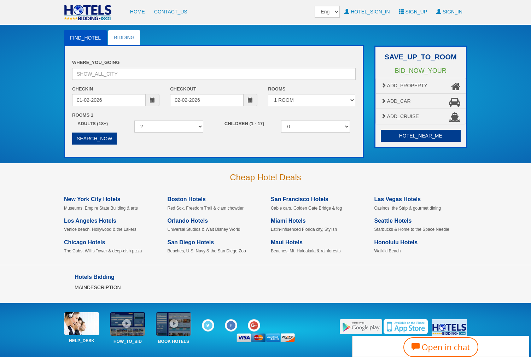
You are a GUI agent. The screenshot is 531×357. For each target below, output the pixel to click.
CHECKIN (82, 89)
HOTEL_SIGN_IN (367, 11)
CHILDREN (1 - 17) (244, 123)
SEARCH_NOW (94, 138)
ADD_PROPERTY (421, 87)
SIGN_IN (449, 11)
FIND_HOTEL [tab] (85, 38)
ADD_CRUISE (421, 117)
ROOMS (276, 89)
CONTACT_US (170, 11)
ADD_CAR (421, 102)
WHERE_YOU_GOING (95, 62)
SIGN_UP (413, 11)
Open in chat (441, 347)
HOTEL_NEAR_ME (420, 136)
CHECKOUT (183, 89)
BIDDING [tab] (124, 37)
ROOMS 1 (82, 115)
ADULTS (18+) (92, 123)
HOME (137, 11)
